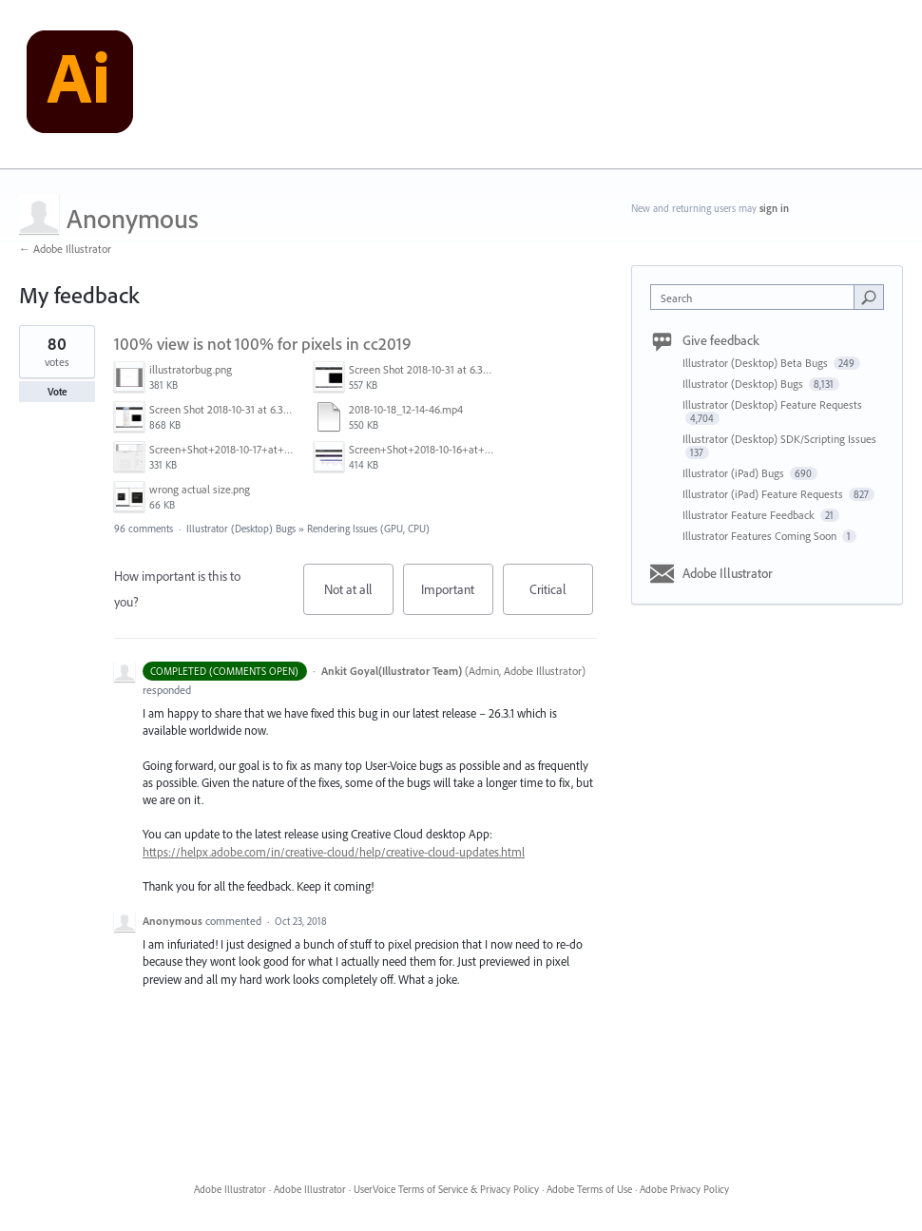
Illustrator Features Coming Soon (760, 536)
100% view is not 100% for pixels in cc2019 (263, 344)
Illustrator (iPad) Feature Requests (764, 494)
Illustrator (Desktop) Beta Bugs (756, 363)
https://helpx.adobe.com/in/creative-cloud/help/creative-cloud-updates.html (334, 851)
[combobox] (757, 297)
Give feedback (720, 340)
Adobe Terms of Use (589, 1189)
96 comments (143, 528)
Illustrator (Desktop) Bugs (241, 528)
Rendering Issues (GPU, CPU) (368, 528)
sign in (774, 208)
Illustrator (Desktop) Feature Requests (772, 404)
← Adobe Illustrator (65, 248)
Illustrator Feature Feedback (749, 515)
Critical (561, 598)
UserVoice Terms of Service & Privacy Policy (446, 1189)
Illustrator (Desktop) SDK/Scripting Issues (779, 439)
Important (457, 598)
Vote (57, 391)
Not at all (359, 598)
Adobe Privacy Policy (684, 1189)
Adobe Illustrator (727, 573)
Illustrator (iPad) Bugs (734, 473)
